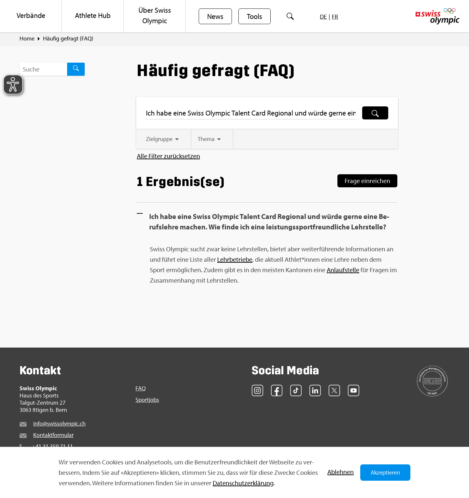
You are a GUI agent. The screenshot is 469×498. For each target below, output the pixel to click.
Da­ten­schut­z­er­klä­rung (243, 483)
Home (27, 39)
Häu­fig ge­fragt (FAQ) (68, 39)
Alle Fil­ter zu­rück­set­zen (168, 158)
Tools (254, 16)
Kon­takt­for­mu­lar (53, 436)
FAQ (140, 389)
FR (335, 16)
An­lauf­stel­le (343, 271)
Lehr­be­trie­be (234, 261)
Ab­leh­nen (340, 472)
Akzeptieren (385, 472)
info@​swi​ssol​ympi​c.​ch (59, 424)
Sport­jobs (147, 401)
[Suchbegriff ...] (43, 70)
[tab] (164, 140)
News (215, 16)
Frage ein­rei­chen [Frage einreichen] (367, 182)
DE (323, 16)
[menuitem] (31, 16)
